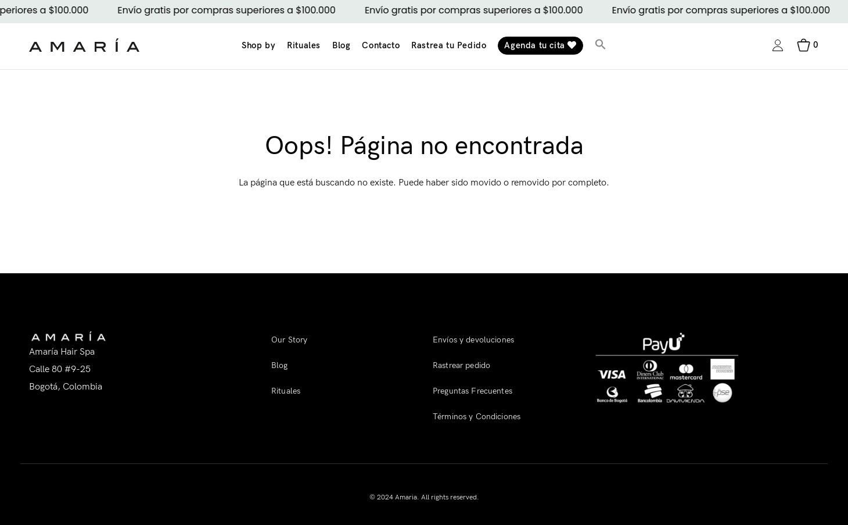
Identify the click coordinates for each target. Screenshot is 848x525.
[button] (600, 46)
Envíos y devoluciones (473, 340)
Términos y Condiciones (476, 417)
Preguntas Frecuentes (472, 391)
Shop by (258, 45)
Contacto (381, 45)
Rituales (304, 45)
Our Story (289, 340)
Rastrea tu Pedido (448, 45)
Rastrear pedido (461, 365)
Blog (341, 45)
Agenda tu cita (540, 45)
